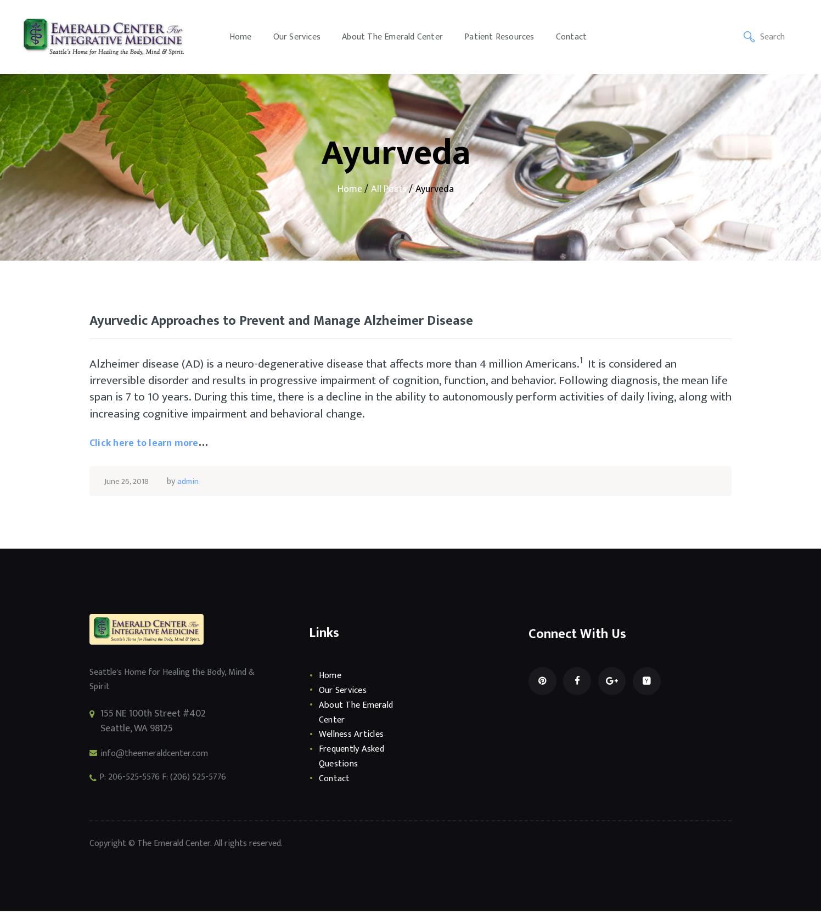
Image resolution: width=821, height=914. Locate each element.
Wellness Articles (354, 737)
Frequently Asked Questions (354, 759)
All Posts (389, 189)
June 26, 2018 (128, 484)
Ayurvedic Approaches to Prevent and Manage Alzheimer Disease (311, 323)
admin (192, 484)
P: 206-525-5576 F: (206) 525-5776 (170, 781)
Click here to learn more (151, 445)
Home (350, 189)
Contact (335, 781)
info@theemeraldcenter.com (160, 756)
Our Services (344, 693)
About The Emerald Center (359, 715)
